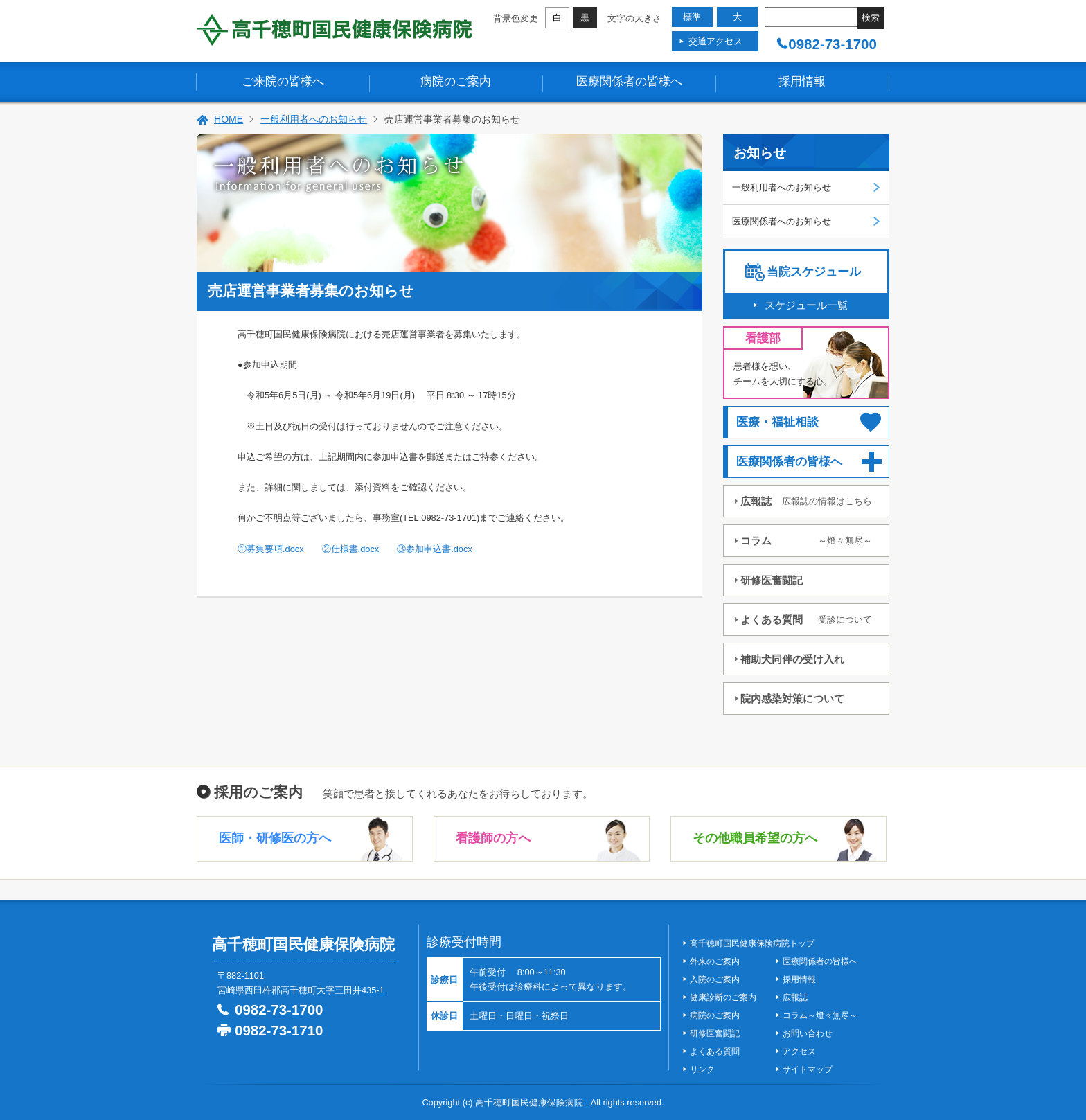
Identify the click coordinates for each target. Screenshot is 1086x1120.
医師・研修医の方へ (275, 838)
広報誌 (806, 501)
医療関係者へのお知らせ (781, 221)
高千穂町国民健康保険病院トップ (752, 943)
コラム (806, 540)
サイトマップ (808, 1069)
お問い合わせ (808, 1033)
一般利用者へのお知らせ (313, 119)
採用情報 (802, 81)
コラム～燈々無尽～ (820, 1015)
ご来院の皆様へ (283, 81)
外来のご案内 (715, 961)
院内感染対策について (792, 698)
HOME (228, 119)
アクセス (799, 1051)
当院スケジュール (814, 271)
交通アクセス (715, 41)
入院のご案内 (715, 979)
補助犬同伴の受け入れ (792, 659)
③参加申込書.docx (434, 549)
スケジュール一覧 (806, 305)
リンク (702, 1069)
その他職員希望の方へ (755, 838)
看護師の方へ (493, 838)
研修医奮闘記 (771, 580)
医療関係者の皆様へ (629, 81)
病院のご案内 (455, 81)
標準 (692, 17)
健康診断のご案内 (723, 997)
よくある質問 (806, 619)
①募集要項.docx (271, 549)
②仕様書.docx (351, 549)
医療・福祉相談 (777, 422)
